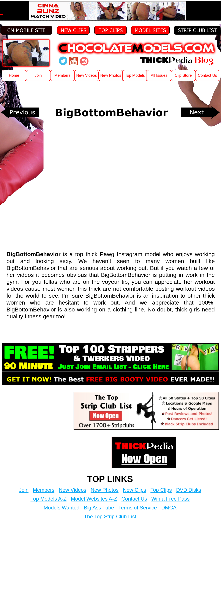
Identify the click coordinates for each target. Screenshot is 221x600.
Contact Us (134, 499)
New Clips (134, 490)
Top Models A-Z (48, 499)
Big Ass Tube (99, 508)
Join (23, 490)
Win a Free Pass (170, 499)
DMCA (169, 508)
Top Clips (161, 490)
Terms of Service (137, 508)
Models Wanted (61, 508)
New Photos (104, 490)
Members (43, 490)
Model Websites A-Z (94, 499)
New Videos (72, 490)
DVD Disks (188, 490)
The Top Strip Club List (110, 516)
